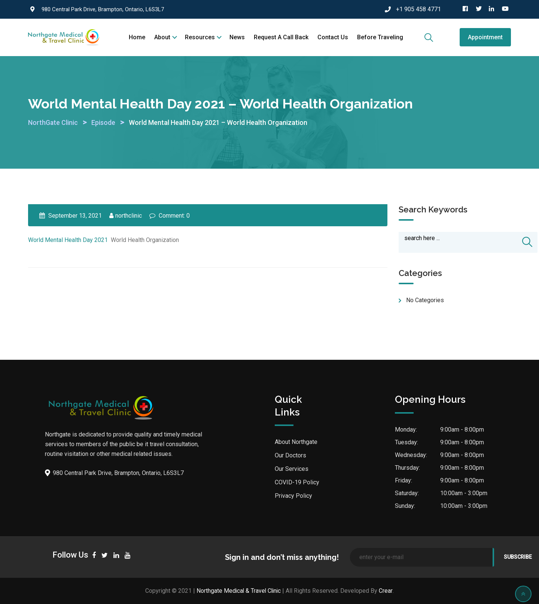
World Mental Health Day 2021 (68, 239)
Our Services (291, 469)
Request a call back (281, 37)
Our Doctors (290, 455)
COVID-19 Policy (297, 482)
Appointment (485, 37)
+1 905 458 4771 (418, 9)
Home (137, 37)
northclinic (128, 215)
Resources (200, 37)
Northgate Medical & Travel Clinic (239, 590)
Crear (387, 590)
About (162, 37)
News (237, 37)
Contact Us (332, 37)
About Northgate (296, 442)
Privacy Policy (293, 496)
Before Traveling (380, 37)
